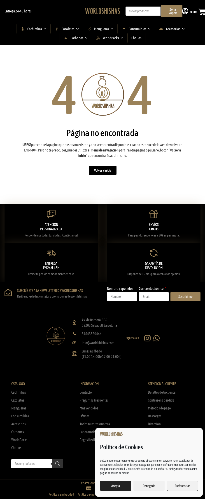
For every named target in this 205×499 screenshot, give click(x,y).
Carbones (17, 432)
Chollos (16, 448)
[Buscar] (57, 463)
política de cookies (120, 473)
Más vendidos (89, 408)
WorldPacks (19, 440)
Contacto (86, 392)
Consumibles (20, 416)
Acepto (115, 486)
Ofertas (84, 416)
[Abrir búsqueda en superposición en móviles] (151, 11)
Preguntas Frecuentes (94, 400)
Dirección (154, 424)
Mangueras (18, 408)
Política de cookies (88, 494)
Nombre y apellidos (120, 289)
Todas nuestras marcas (95, 424)
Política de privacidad (61, 494)
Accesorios (18, 424)
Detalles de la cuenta (161, 392)
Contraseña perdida (161, 400)
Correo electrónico (151, 289)
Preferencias (182, 486)
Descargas (154, 416)
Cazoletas (17, 400)
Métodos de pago (159, 408)
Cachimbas (18, 392)
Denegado (149, 486)
